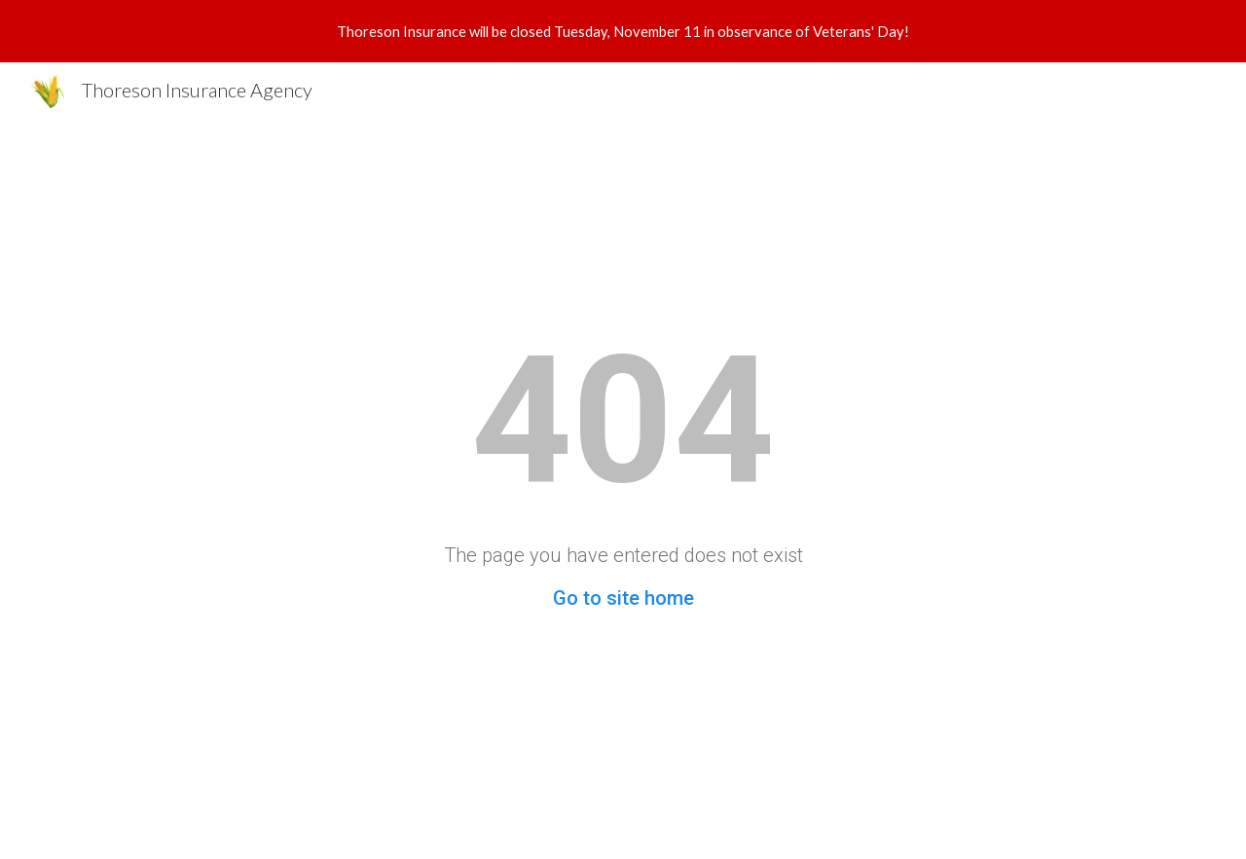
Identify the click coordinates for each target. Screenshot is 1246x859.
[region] (623, 31)
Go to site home (623, 598)
